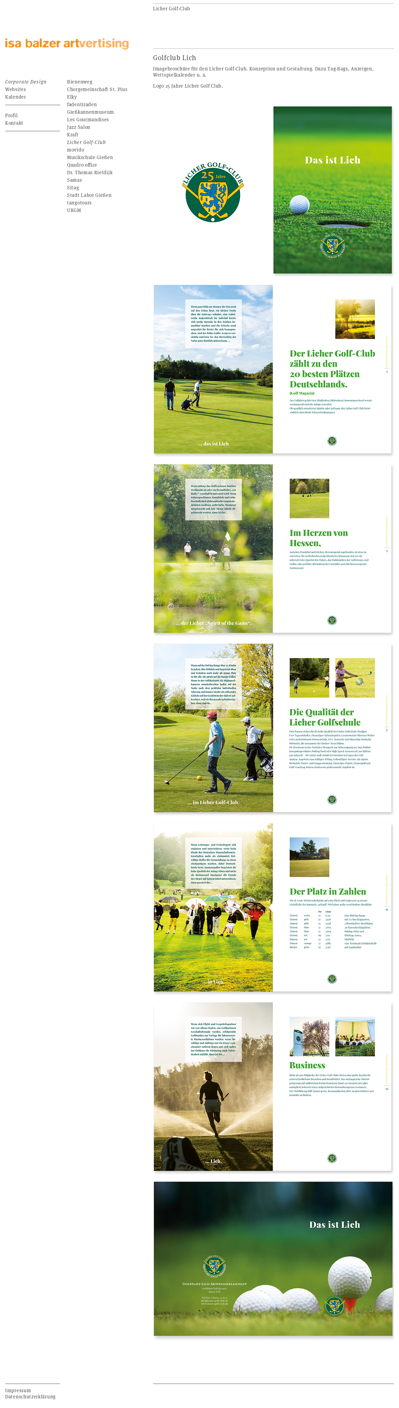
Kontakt (14, 123)
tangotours (79, 202)
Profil (11, 115)
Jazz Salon (78, 127)
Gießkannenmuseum (90, 112)
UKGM (74, 210)
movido (75, 149)
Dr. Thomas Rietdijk (89, 172)
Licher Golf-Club (86, 142)
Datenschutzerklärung (30, 1396)
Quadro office (82, 164)
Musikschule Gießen (90, 157)
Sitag (73, 187)
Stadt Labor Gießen (89, 195)
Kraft (73, 134)
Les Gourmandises (88, 119)
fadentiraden (82, 104)
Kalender (15, 96)
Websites (15, 89)
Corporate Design (26, 81)
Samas (74, 180)
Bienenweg (79, 81)
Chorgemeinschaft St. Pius (97, 89)
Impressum (18, 1390)
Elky (72, 96)
